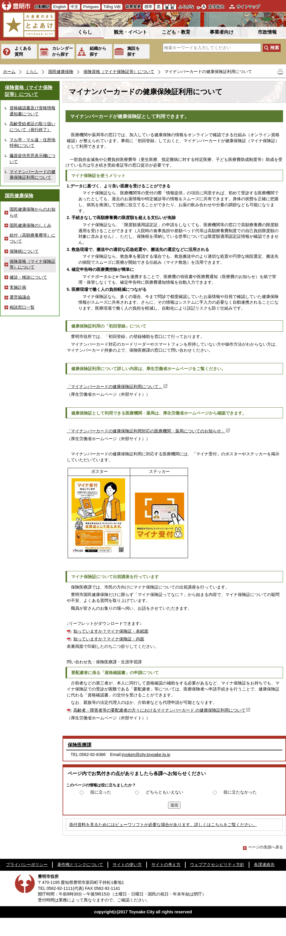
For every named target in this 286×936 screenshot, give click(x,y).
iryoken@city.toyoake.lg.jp (146, 754)
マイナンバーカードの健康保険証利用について (32, 174)
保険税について (24, 251)
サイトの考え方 (166, 864)
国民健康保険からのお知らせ (32, 212)
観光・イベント (130, 32)
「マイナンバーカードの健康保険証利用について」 (118, 386)
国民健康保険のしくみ (30, 225)
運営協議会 (20, 297)
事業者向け (222, 32)
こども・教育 (176, 32)
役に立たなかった (240, 792)
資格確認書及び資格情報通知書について (32, 110)
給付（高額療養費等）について (32, 238)
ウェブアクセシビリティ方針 (217, 864)
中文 (74, 6)
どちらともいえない (164, 792)
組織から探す (98, 51)
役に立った (100, 792)
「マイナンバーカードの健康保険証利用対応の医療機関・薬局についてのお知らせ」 (149, 431)
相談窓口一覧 (22, 307)
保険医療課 (79, 744)
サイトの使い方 (127, 864)
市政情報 (267, 32)
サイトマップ (248, 6)
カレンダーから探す (62, 51)
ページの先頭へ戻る (263, 847)
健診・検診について (28, 277)
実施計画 (18, 287)
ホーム (9, 71)
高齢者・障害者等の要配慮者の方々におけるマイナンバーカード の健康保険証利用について (162, 710)
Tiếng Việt (111, 6)
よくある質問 (23, 51)
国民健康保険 (60, 71)
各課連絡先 (264, 864)
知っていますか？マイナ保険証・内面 (108, 639)
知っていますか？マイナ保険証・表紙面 (110, 631)
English (59, 6)
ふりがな (186, 6)
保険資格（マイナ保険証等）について (118, 71)
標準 (148, 6)
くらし (85, 32)
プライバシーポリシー (27, 864)
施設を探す (133, 51)
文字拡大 (216, 6)
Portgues (91, 6)
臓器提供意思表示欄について (32, 158)
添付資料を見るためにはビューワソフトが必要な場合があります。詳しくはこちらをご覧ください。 (163, 824)
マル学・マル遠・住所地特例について (32, 142)
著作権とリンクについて (80, 864)
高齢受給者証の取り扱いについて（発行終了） (32, 126)
